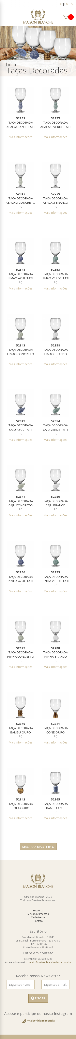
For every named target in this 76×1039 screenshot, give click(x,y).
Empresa (38, 910)
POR (60, 4)
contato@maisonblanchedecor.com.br (49, 962)
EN (66, 4)
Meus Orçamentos (38, 914)
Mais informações (20, 137)
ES (71, 4)
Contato (38, 921)
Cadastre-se (38, 917)
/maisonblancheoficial (41, 1020)
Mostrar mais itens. (38, 846)
